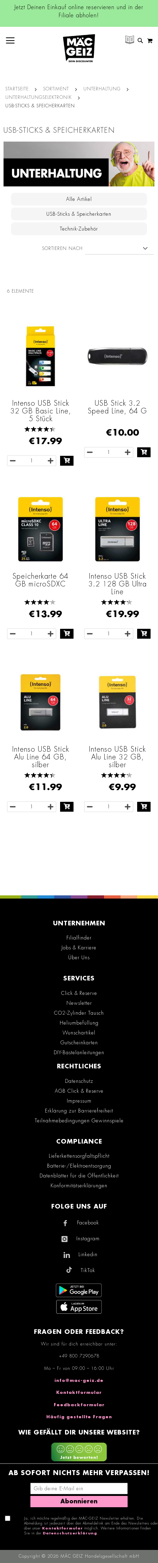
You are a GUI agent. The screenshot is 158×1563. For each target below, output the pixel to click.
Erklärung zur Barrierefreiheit (79, 1110)
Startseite (17, 89)
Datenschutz (79, 1081)
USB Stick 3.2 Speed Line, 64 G (117, 407)
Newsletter (79, 1003)
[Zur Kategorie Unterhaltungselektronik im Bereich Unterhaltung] (79, 164)
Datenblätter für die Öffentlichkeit (79, 1175)
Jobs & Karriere (79, 947)
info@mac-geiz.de (79, 1380)
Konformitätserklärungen (79, 1185)
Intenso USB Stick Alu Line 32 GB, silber (117, 757)
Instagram (88, 1238)
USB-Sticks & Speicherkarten (78, 213)
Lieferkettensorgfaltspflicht (79, 1155)
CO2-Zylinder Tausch (79, 1012)
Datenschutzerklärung (70, 1533)
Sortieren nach (62, 248)
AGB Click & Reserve (79, 1090)
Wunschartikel (79, 1032)
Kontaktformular (79, 1392)
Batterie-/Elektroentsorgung (79, 1165)
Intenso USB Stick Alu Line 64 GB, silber (40, 757)
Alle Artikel (79, 199)
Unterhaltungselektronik (38, 97)
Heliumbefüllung (79, 1022)
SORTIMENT (56, 89)
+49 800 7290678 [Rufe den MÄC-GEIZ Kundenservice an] (79, 1356)
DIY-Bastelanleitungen (79, 1052)
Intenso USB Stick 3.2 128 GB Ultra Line (117, 584)
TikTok (88, 1270)
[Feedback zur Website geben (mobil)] (79, 1452)
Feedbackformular (79, 1405)
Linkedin (88, 1254)
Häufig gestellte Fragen (79, 1417)
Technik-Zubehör (79, 228)
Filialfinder (79, 937)
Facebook (88, 1222)
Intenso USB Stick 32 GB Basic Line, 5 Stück (40, 411)
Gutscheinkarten (79, 1042)
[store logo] (79, 48)
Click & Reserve (79, 993)
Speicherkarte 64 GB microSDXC (40, 580)
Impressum (79, 1100)
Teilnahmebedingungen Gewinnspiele (79, 1120)
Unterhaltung (102, 89)
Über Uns (79, 957)
